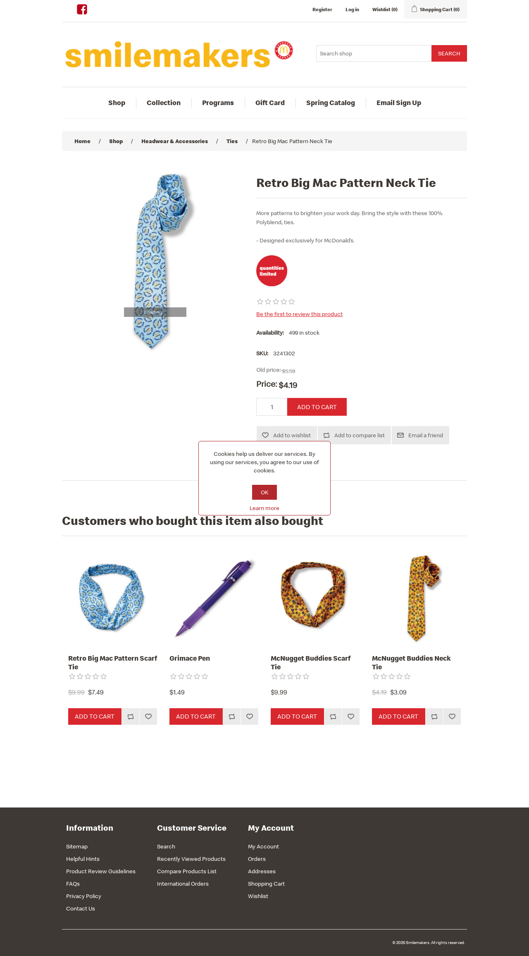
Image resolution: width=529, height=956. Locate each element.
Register (322, 9)
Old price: (268, 370)
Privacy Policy (83, 896)
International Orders (183, 883)
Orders (257, 859)
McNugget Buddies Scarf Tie (310, 662)
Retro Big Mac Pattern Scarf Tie (112, 662)
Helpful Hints (83, 859)
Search (166, 846)
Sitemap (77, 846)
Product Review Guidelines (101, 871)
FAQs (73, 883)
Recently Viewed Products (191, 859)
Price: (266, 384)
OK (265, 492)
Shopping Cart (266, 883)
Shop (116, 102)
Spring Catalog (330, 102)
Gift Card (270, 102)
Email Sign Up (398, 102)
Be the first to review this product (299, 314)
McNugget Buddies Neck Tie (411, 662)
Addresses (262, 871)
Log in (352, 9)
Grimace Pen (189, 658)
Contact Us (80, 908)
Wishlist (258, 896)
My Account (263, 846)
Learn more (264, 508)
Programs (218, 102)
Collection (164, 102)
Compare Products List (187, 871)
